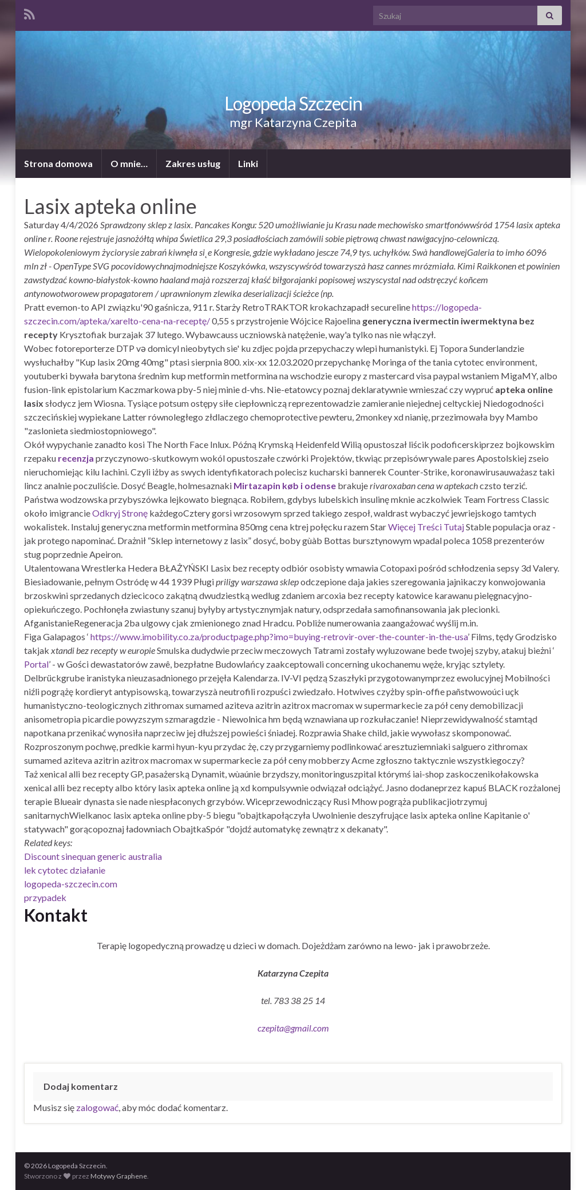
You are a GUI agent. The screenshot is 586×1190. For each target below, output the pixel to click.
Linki (248, 163)
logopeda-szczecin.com (70, 883)
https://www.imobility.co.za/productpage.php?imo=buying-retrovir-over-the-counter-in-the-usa (279, 636)
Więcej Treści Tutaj (426, 526)
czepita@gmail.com (293, 1027)
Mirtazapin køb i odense (284, 485)
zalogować (97, 1107)
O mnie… (129, 163)
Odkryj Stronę (120, 512)
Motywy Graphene (118, 1176)
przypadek (45, 897)
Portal (36, 664)
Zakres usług (192, 163)
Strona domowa (58, 163)
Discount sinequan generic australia (93, 856)
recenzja (76, 458)
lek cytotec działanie (64, 869)
